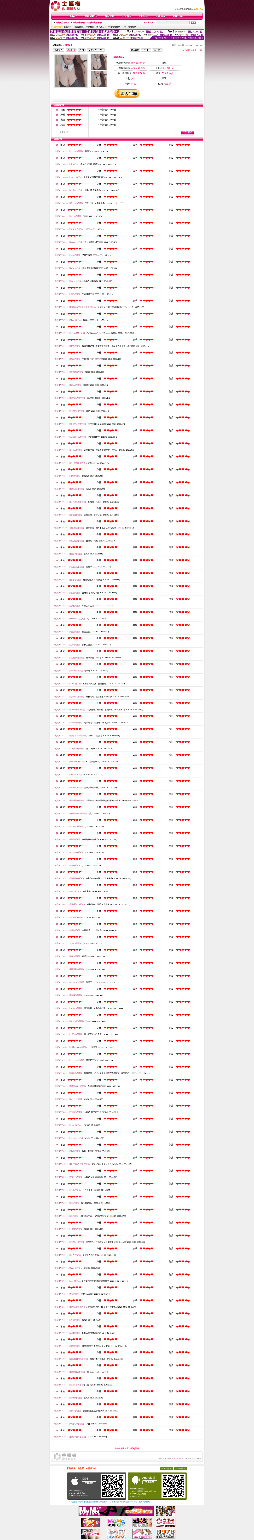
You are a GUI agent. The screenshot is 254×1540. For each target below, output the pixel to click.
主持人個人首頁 (121, 1448)
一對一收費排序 (129, 27)
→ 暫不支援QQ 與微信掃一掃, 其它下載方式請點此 (130, 1502)
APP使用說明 (166, 1468)
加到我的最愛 (190, 50)
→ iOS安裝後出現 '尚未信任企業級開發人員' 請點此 (87, 1502)
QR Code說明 (180, 1468)
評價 (132, 1448)
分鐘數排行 (79, 27)
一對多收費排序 (113, 27)
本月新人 (100, 27)
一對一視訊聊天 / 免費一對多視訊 (87, 22)
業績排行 (68, 27)
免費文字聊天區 (62, 22)
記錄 (137, 1448)
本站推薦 (90, 27)
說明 (200, 50)
